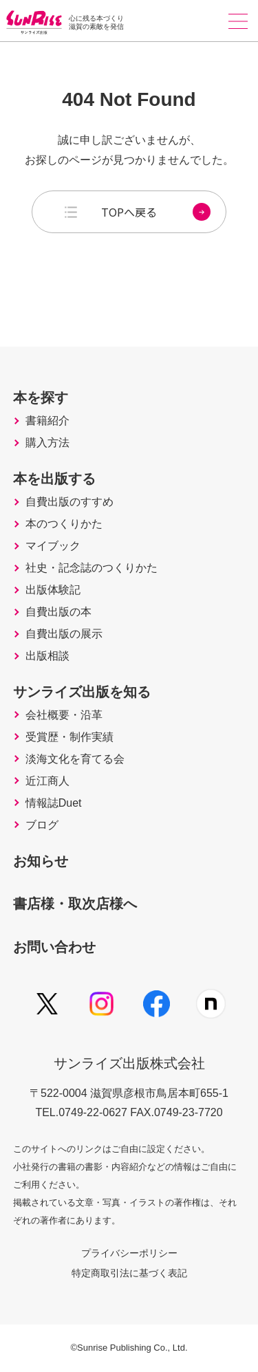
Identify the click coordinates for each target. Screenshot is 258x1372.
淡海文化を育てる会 (75, 759)
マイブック (52, 546)
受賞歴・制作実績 (69, 737)
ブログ (41, 825)
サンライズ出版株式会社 (129, 1063)
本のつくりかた (64, 524)
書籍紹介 (47, 420)
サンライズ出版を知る (82, 691)
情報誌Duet (53, 803)
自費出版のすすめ (69, 502)
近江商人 (47, 781)
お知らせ (40, 861)
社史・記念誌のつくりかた (91, 568)
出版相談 (47, 656)
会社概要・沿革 (64, 715)
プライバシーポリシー (129, 1253)
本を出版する (54, 478)
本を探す (40, 397)
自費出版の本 (58, 612)
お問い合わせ (54, 947)
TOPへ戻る (156, 212)
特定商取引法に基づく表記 (129, 1272)
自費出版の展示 (64, 634)
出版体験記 (52, 590)
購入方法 (47, 442)
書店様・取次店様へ (75, 903)
